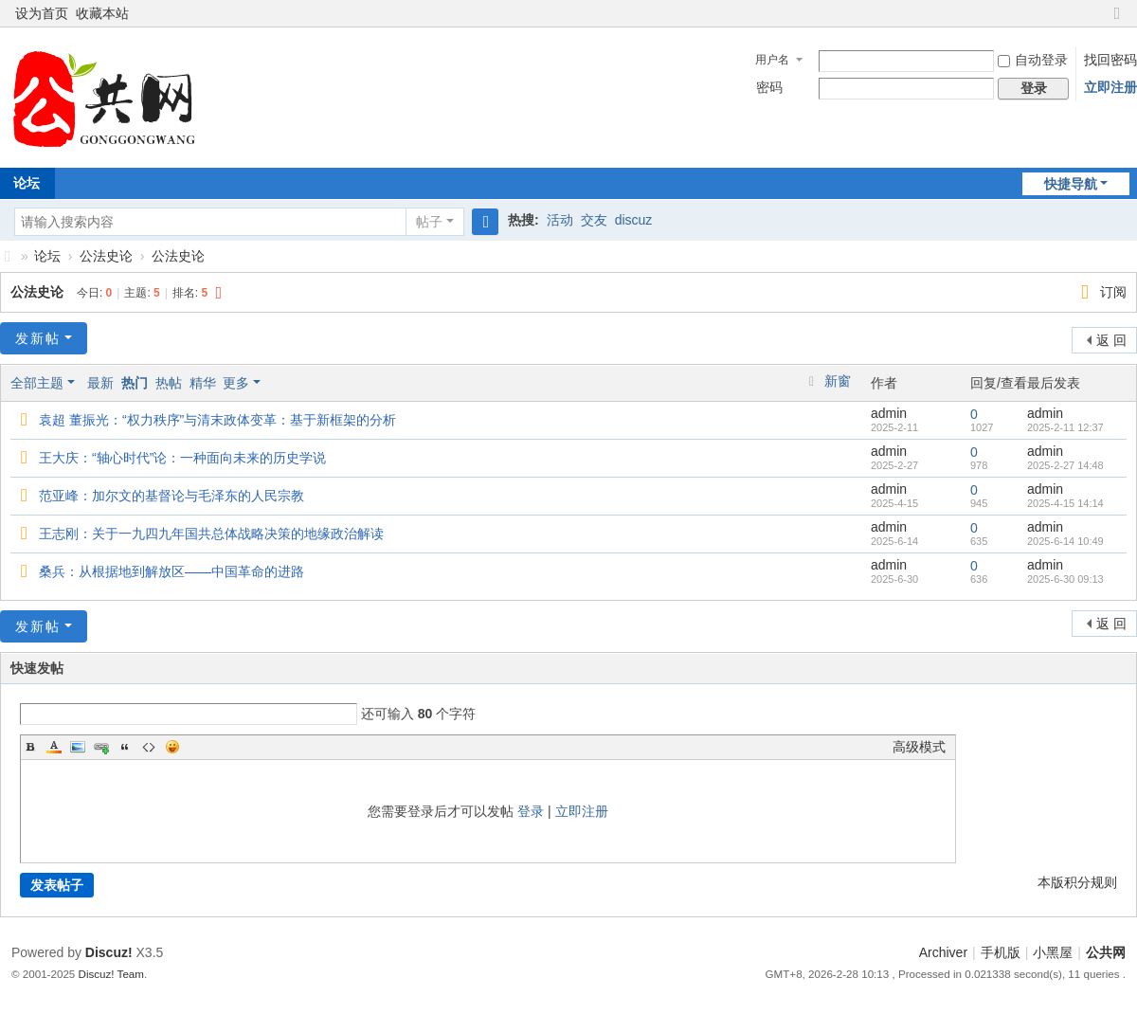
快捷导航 (1070, 183)
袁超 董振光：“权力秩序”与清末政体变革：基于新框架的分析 (217, 419)
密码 (769, 87)
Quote (125, 746)
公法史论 (106, 255)
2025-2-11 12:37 (1065, 427)
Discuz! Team (111, 974)
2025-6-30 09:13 (1065, 579)
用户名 (772, 59)
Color (54, 746)
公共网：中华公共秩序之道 (7, 256)
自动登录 (1033, 59)
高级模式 (919, 746)
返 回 (1111, 340)
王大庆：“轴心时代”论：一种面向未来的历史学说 (182, 457)
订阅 (1113, 291)
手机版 (1000, 952)
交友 (594, 219)
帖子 (429, 221)
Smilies (172, 746)
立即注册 (1110, 87)
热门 (134, 382)
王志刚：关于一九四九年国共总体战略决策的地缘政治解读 (211, 533)
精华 (203, 382)
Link (101, 746)
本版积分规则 (1077, 882)
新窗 (837, 381)
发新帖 (38, 338)
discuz (634, 219)
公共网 (1106, 952)
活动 (560, 219)
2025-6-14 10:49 (1065, 541)
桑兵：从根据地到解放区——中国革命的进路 (171, 571)
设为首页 (41, 13)
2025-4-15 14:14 (1065, 503)
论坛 (47, 255)
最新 (100, 382)
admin (889, 413)
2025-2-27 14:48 (1065, 465)
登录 (530, 811)
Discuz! (109, 952)
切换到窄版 (1117, 21)
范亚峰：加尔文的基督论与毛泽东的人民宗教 (171, 495)
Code (148, 746)
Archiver (943, 952)
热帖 (168, 382)
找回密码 (1110, 59)
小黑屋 (1053, 952)
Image (77, 746)
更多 (236, 382)
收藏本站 (102, 13)
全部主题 (36, 382)
